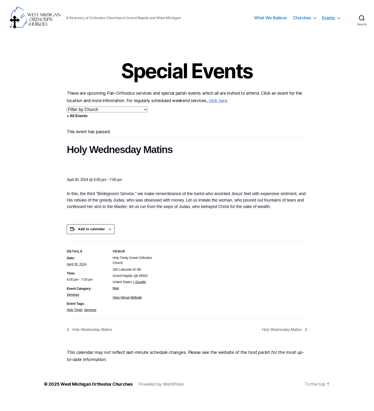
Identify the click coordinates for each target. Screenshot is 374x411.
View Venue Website (127, 311)
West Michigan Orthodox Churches (96, 397)
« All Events (77, 129)
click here (218, 113)
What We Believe (270, 24)
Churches (302, 24)
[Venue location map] (183, 288)
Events (328, 24)
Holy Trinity (74, 323)
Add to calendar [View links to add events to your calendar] (91, 242)
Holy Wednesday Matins (91, 343)
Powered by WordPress (161, 397)
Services (73, 308)
